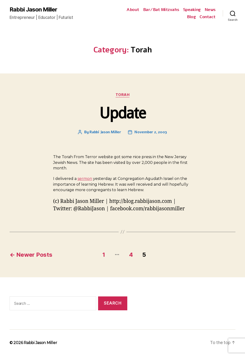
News (210, 9)
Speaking (192, 9)
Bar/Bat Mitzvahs (161, 9)
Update (122, 113)
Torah (123, 95)
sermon (85, 178)
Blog (191, 17)
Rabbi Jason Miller (33, 9)
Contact (208, 17)
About (133, 9)
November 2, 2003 (150, 132)
